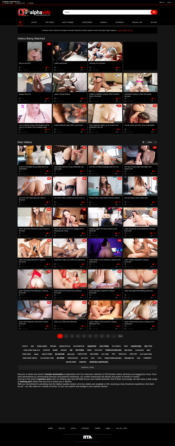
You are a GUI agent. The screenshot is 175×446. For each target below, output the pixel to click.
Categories (87, 22)
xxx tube (105, 354)
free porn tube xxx (32, 350)
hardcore (136, 346)
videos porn (82, 354)
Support (85, 428)
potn (99, 358)
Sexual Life (137, 22)
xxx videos (116, 346)
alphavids (139, 350)
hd (71, 350)
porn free (26, 354)
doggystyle (64, 346)
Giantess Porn (20, 3)
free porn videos (30, 358)
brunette (129, 358)
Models (103, 22)
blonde (60, 358)
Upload (153, 22)
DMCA (108, 428)
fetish (53, 346)
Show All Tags (87, 367)
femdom (82, 362)
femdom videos (115, 374)
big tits (148, 346)
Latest (34, 22)
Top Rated (49, 22)
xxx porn (104, 346)
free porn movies (113, 358)
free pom (133, 354)
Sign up (161, 2)
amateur (91, 346)
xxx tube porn (146, 354)
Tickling (31, 3)
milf (149, 350)
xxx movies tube (47, 358)
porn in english (113, 350)
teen (89, 350)
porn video (42, 346)
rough (64, 350)
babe (55, 350)
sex (32, 346)
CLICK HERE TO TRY (125, 30)
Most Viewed (68, 22)
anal (36, 354)
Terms (97, 428)
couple (25, 346)
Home (20, 22)
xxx (138, 358)
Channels (119, 22)
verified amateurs (98, 362)
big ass (71, 354)
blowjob (59, 354)
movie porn (71, 362)
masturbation (78, 346)
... (114, 336)
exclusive (98, 350)
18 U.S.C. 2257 (121, 428)
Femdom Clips (8, 3)
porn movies (73, 358)
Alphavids (85, 441)
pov (93, 358)
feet (113, 354)
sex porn (94, 354)
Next (120, 336)
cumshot (148, 358)
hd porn (80, 350)
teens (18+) (122, 354)
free (126, 346)
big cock (84, 358)
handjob (46, 350)
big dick (128, 350)
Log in (169, 2)
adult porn (47, 354)
